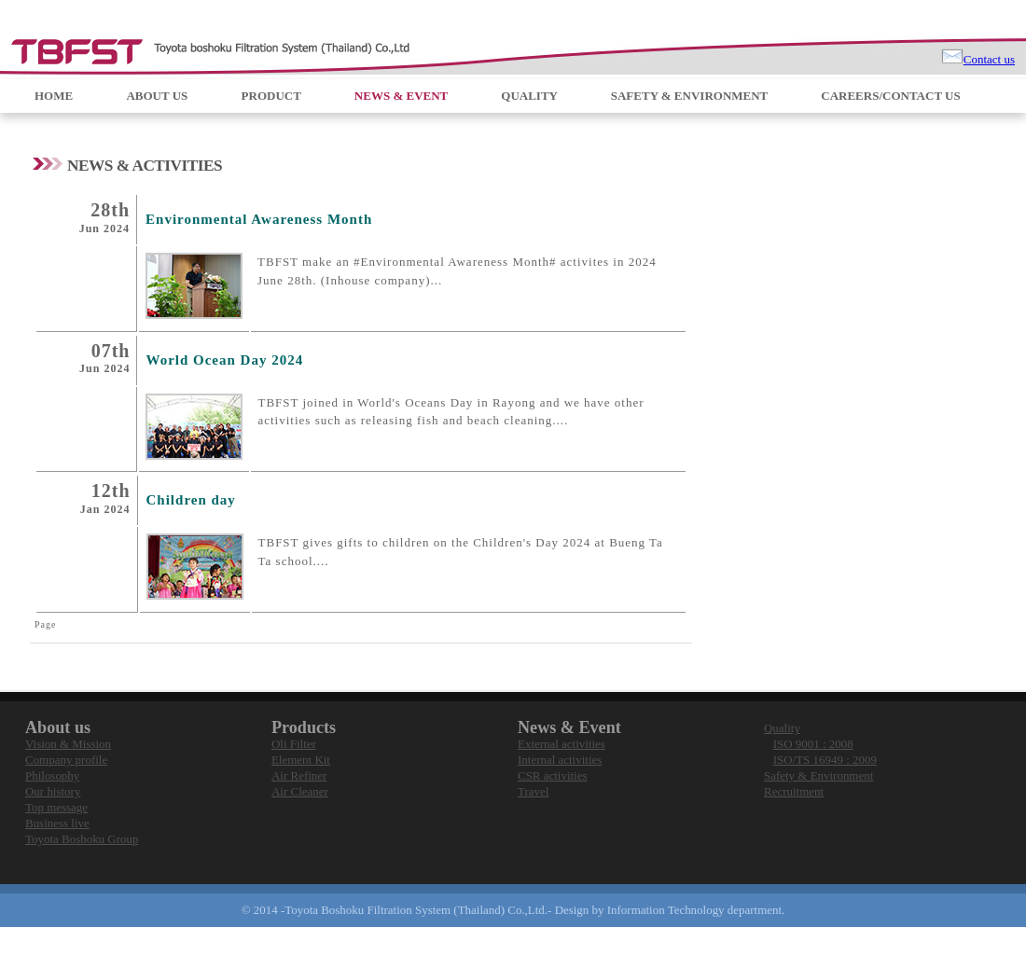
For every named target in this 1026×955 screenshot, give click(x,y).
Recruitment (794, 791)
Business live (57, 823)
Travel (533, 791)
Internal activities (560, 760)
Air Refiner (298, 775)
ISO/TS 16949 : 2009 (825, 760)
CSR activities (552, 775)
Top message (56, 807)
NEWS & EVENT (402, 96)
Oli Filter (293, 744)
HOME (55, 96)
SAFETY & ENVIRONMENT (691, 96)
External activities (561, 744)
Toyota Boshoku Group (81, 839)
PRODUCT (273, 96)
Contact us (989, 59)
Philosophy (52, 775)
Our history (52, 791)
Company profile (66, 760)
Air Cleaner (299, 791)
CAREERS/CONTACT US (890, 96)
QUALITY (530, 96)
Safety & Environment (818, 775)
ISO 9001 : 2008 (813, 744)
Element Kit (300, 760)
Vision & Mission (68, 744)
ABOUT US (158, 96)
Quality (782, 728)
